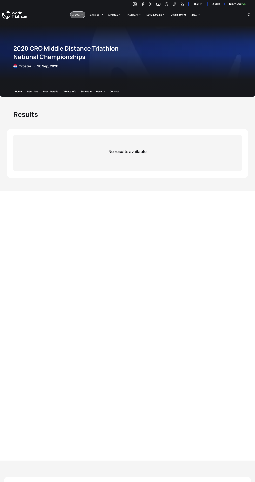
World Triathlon (14, 15)
